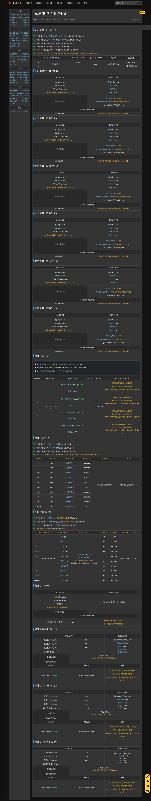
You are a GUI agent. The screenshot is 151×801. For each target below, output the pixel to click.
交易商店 (12, 75)
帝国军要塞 (25, 98)
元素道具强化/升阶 (15, 41)
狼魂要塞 (12, 96)
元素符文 (50, 444)
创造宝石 (71, 391)
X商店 (19, 111)
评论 (142, 13)
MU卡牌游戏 (14, 90)
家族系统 (26, 77)
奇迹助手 (12, 62)
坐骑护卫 (12, 20)
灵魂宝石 (62, 36)
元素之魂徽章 (121, 643)
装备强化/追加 (14, 33)
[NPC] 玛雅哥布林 (59, 40)
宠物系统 (12, 80)
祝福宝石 (50, 36)
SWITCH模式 (14, 64)
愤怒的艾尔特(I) (66, 385)
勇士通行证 (25, 62)
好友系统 (12, 72)
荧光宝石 (26, 25)
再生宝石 (12, 25)
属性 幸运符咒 (110, 98)
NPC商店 (26, 111)
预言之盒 (19, 56)
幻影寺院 (26, 96)
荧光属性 (26, 35)
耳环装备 (19, 17)
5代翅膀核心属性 (15, 46)
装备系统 (19, 72)
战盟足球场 (25, 90)
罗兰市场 (12, 59)
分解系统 (26, 80)
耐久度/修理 (25, 54)
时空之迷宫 (13, 98)
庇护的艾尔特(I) (66, 399)
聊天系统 (26, 72)
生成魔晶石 (13, 22)
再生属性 (12, 35)
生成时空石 (25, 22)
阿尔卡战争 (25, 101)
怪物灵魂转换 (14, 83)
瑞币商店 (12, 111)
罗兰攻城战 (13, 103)
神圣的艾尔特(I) (66, 425)
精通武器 (26, 15)
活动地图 (19, 59)
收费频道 (26, 56)
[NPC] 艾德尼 (58, 371)
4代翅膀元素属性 (15, 43)
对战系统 (12, 77)
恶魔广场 (12, 93)
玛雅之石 (112, 92)
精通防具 (12, 17)
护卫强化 (26, 41)
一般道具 (12, 15)
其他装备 (26, 20)
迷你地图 (12, 56)
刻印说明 (26, 75)
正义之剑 (59, 364)
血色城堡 (19, 93)
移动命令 (26, 59)
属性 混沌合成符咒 (102, 102)
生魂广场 (19, 96)
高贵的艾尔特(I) (66, 412)
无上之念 (49, 364)
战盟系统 (19, 77)
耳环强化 (26, 38)
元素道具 (26, 17)
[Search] (128, 3)
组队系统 (19, 75)
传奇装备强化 (25, 33)
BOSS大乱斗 (14, 101)
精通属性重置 (14, 38)
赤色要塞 (26, 93)
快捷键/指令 (13, 54)
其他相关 (26, 83)
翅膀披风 (19, 15)
